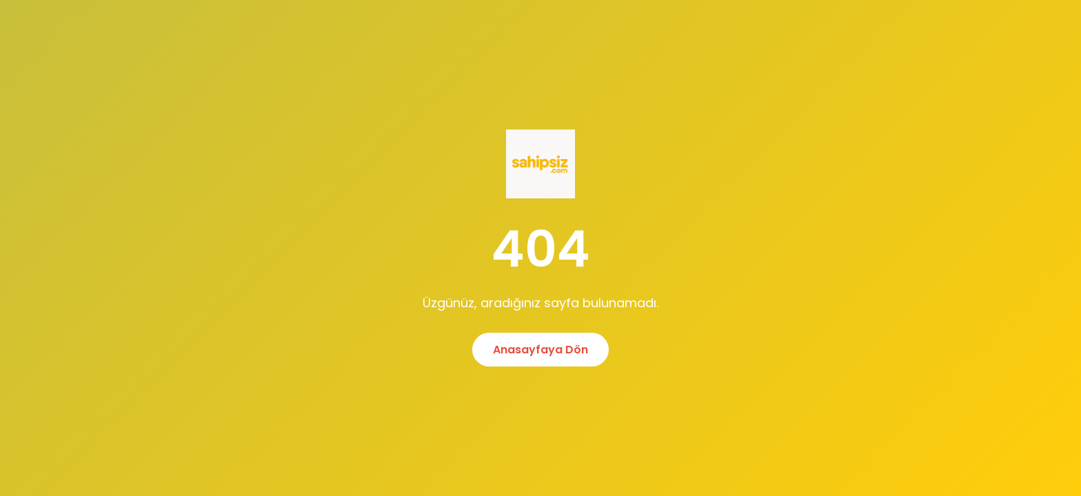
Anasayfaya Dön (540, 350)
